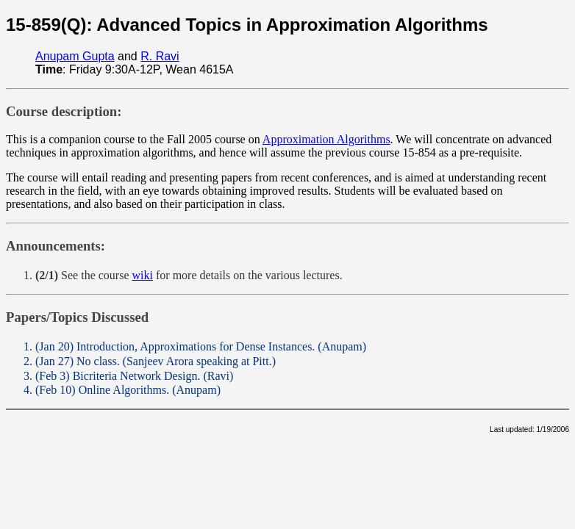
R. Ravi (159, 56)
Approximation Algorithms (326, 139)
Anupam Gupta (75, 56)
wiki (142, 275)
